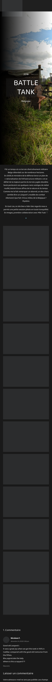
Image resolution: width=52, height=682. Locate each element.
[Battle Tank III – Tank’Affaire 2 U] (26, 534)
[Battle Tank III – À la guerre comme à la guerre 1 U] (26, 404)
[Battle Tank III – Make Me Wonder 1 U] (26, 469)
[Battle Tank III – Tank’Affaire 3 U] (26, 567)
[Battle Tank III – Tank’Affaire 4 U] (26, 599)
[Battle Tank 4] (26, 371)
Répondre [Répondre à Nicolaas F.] (6, 666)
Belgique (26, 101)
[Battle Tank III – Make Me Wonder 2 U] (26, 502)
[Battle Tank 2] (26, 273)
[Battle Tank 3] (26, 306)
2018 (26, 74)
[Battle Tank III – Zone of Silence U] (26, 241)
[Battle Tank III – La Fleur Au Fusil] (26, 436)
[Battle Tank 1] (26, 339)
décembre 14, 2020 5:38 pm (20, 641)
